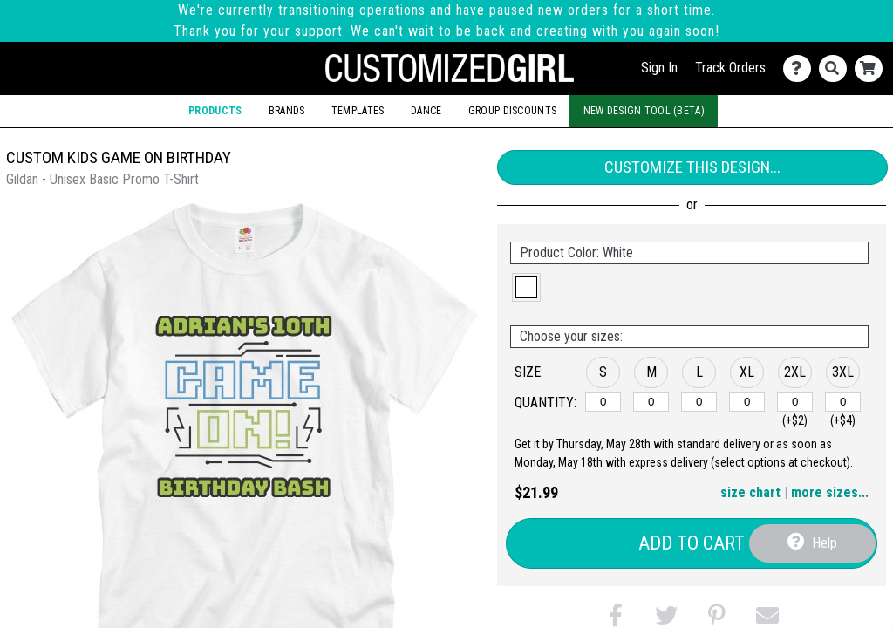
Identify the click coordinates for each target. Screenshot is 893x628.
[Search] (837, 68)
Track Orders (730, 67)
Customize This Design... (692, 167)
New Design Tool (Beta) (644, 111)
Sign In (659, 67)
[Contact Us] (801, 68)
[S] (603, 402)
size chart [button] (750, 492)
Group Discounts (512, 111)
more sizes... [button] (830, 492)
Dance (426, 111)
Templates (358, 111)
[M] (651, 402)
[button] (526, 287)
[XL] (747, 402)
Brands (287, 111)
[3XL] (843, 402)
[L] (699, 402)
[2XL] (795, 402)
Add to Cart (691, 543)
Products (215, 111)
